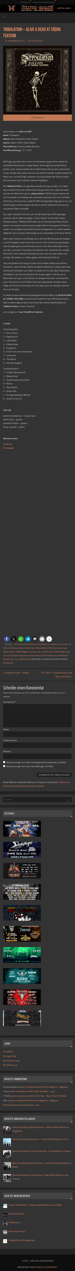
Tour (17, 659)
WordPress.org (10, 1065)
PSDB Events (14, 1222)
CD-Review (12, 648)
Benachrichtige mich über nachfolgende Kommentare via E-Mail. (36, 762)
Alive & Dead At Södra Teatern (35, 644)
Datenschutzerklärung (44, 2)
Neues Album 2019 (38, 655)
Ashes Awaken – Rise (29, 1105)
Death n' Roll (47, 648)
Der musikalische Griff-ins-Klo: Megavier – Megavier (44, 1087)
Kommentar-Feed (11, 1060)
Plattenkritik (63, 655)
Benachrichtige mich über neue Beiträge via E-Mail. (30, 766)
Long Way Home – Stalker (16, 672)
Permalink (8, 663)
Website (7, 751)
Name (6, 729)
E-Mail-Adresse (10, 740)
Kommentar (9, 702)
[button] (6, 639)
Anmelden (8, 1051)
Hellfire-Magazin (22, 652)
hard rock (57, 648)
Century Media (24, 648)
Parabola (39, 1267)
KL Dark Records (16, 1213)
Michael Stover (10, 1105)
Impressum (25, 2)
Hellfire (11, 652)
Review (6, 659)
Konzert (33, 652)
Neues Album (24, 655)
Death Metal (36, 648)
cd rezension (53, 644)
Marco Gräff (54, 652)
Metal (62, 652)
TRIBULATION (25, 659)
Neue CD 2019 (12, 655)
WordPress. (52, 1267)
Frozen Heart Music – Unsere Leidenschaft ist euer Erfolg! (35, 1205)
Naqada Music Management (22, 1240)
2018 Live (18, 644)
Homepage (8, 448)
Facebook (7, 444)
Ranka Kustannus (17, 1231)
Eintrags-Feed (9, 1056)
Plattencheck (35, 40)
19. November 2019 (15, 40)
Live (38, 652)
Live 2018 (45, 652)
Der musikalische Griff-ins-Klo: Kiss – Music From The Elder (39, 1096)
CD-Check (63, 644)
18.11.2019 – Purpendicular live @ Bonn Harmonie (56, 674)
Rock (12, 659)
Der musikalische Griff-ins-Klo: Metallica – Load (33, 1091)
